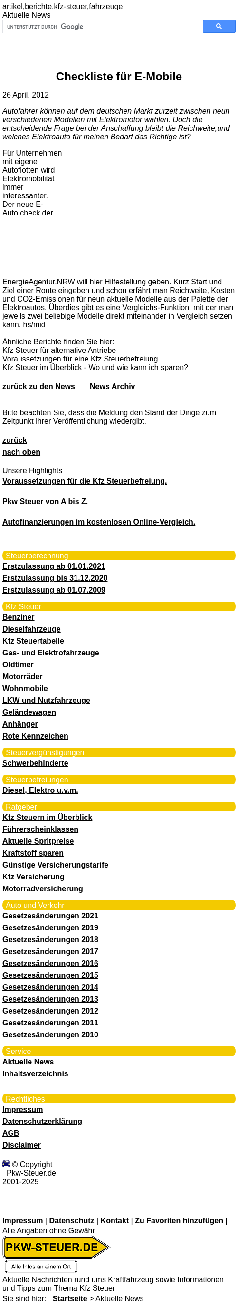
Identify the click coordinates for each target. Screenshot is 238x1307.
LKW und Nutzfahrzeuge (46, 700)
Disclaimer (21, 1145)
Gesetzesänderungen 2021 (50, 916)
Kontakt (116, 1221)
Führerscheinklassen (40, 829)
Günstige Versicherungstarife (55, 865)
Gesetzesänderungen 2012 (50, 1011)
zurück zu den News (38, 386)
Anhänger (20, 724)
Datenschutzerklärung (42, 1121)
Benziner (18, 617)
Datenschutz (72, 1221)
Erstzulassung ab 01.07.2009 (53, 590)
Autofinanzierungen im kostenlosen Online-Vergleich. (98, 522)
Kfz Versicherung (33, 877)
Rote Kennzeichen (35, 736)
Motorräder (22, 677)
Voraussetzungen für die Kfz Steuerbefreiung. (84, 481)
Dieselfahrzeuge (31, 629)
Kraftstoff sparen (33, 853)
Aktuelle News (28, 1062)
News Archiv (112, 386)
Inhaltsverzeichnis (35, 1074)
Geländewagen (29, 712)
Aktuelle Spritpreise (38, 841)
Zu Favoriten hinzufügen (180, 1221)
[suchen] (98, 26)
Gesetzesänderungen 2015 (50, 975)
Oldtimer (18, 665)
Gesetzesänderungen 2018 (50, 940)
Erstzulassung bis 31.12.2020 (54, 578)
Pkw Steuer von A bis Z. (45, 501)
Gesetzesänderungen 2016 (50, 963)
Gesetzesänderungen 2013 (50, 999)
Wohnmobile (25, 688)
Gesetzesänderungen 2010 (50, 1035)
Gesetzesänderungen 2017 (50, 951)
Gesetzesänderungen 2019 (50, 928)
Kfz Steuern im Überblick (47, 817)
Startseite (71, 1299)
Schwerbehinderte (35, 763)
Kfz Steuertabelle (33, 641)
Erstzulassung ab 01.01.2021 (53, 566)
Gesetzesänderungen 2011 (50, 1023)
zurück (14, 440)
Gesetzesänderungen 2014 (50, 987)
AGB (10, 1133)
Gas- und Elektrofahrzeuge (50, 653)
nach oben (21, 452)
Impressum (22, 1109)
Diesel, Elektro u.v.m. (40, 790)
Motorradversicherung (42, 889)
